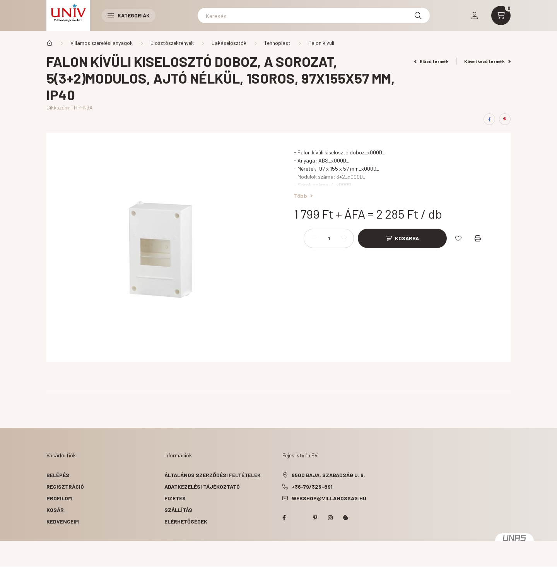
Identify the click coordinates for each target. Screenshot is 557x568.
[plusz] (344, 238)
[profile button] (474, 15)
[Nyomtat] (477, 238)
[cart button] (501, 15)
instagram (330, 517)
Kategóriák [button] (129, 15)
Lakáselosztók (229, 42)
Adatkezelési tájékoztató (202, 486)
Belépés (57, 475)
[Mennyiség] (329, 238)
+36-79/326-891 (312, 486)
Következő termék (487, 61)
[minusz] (314, 238)
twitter (299, 517)
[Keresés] (314, 15)
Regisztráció (65, 486)
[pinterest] (505, 119)
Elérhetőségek (185, 521)
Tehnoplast (277, 42)
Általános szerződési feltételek (212, 475)
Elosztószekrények (172, 42)
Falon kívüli (321, 42)
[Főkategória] (49, 43)
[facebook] (489, 119)
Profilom (59, 498)
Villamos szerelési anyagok (101, 42)
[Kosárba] (402, 238)
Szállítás (178, 509)
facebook (284, 517)
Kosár (55, 509)
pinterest (315, 517)
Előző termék (431, 61)
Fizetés (175, 498)
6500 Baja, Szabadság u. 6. (328, 475)
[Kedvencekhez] (458, 238)
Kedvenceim (62, 521)
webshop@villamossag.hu (329, 498)
